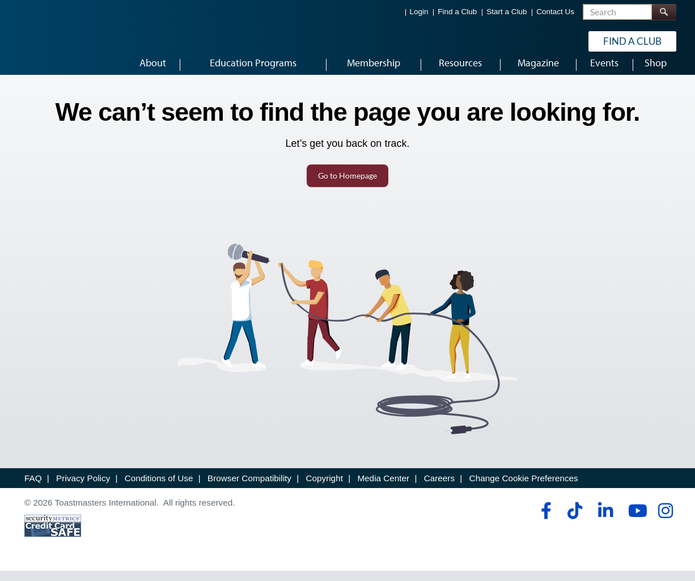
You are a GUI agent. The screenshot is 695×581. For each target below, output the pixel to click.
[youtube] (635, 521)
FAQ (33, 489)
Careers (439, 489)
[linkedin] (605, 521)
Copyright (324, 489)
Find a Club (457, 11)
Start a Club (506, 11)
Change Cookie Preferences (523, 489)
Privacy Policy (83, 489)
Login (419, 11)
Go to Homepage (347, 186)
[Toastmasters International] (57, 41)
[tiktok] (574, 521)
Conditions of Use (159, 489)
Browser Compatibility (249, 489)
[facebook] (544, 521)
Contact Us (555, 11)
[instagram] (665, 521)
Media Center (383, 489)
